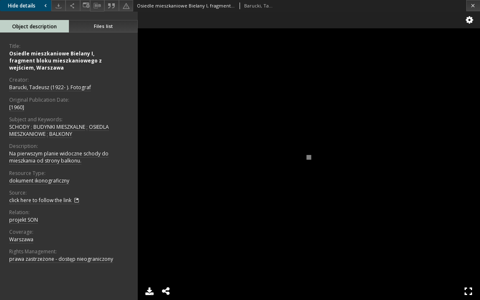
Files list (103, 26)
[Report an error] (126, 5)
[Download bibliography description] (97, 6)
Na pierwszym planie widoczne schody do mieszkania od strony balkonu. (59, 157)
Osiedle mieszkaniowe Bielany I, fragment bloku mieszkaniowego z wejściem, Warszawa (55, 60)
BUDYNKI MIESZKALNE (59, 126)
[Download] (58, 5)
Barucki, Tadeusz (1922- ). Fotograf (50, 87)
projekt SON (23, 219)
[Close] (473, 5)
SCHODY (19, 126)
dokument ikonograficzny (39, 180)
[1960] (16, 107)
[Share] (73, 5)
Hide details (28, 5)
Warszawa (21, 239)
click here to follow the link (44, 200)
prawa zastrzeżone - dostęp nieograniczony (61, 258)
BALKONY (60, 134)
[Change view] (85, 5)
